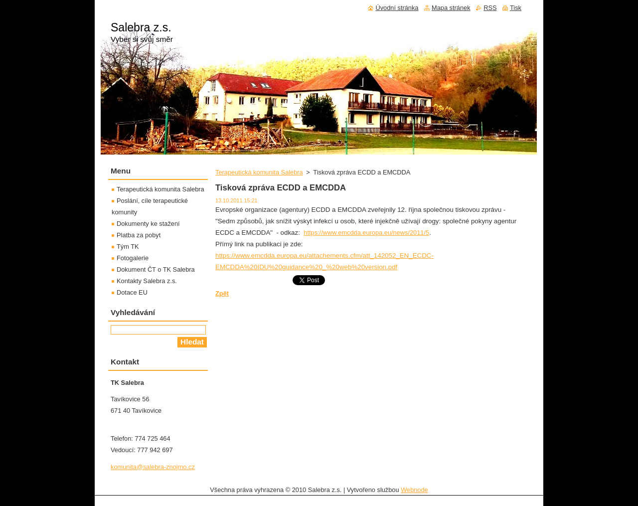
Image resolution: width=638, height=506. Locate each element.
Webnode (414, 490)
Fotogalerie (133, 258)
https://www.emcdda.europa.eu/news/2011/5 (366, 232)
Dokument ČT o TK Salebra (156, 269)
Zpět (222, 293)
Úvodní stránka (396, 7)
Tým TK (128, 246)
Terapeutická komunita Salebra (259, 172)
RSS (489, 7)
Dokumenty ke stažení (148, 223)
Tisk (515, 7)
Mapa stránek (451, 7)
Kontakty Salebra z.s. (147, 281)
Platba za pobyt (138, 235)
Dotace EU (132, 292)
